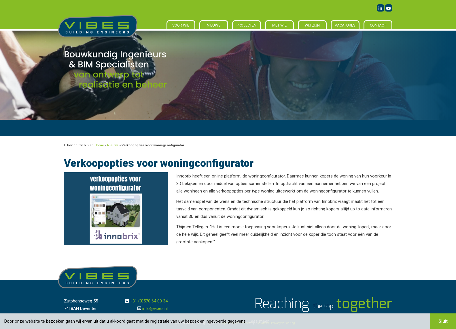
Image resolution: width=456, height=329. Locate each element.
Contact (378, 25)
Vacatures (345, 25)
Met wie (279, 25)
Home (99, 145)
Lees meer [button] (259, 321)
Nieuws (214, 25)
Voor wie (180, 25)
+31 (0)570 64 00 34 (149, 301)
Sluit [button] (443, 321)
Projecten (246, 25)
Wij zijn (312, 25)
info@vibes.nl (155, 308)
